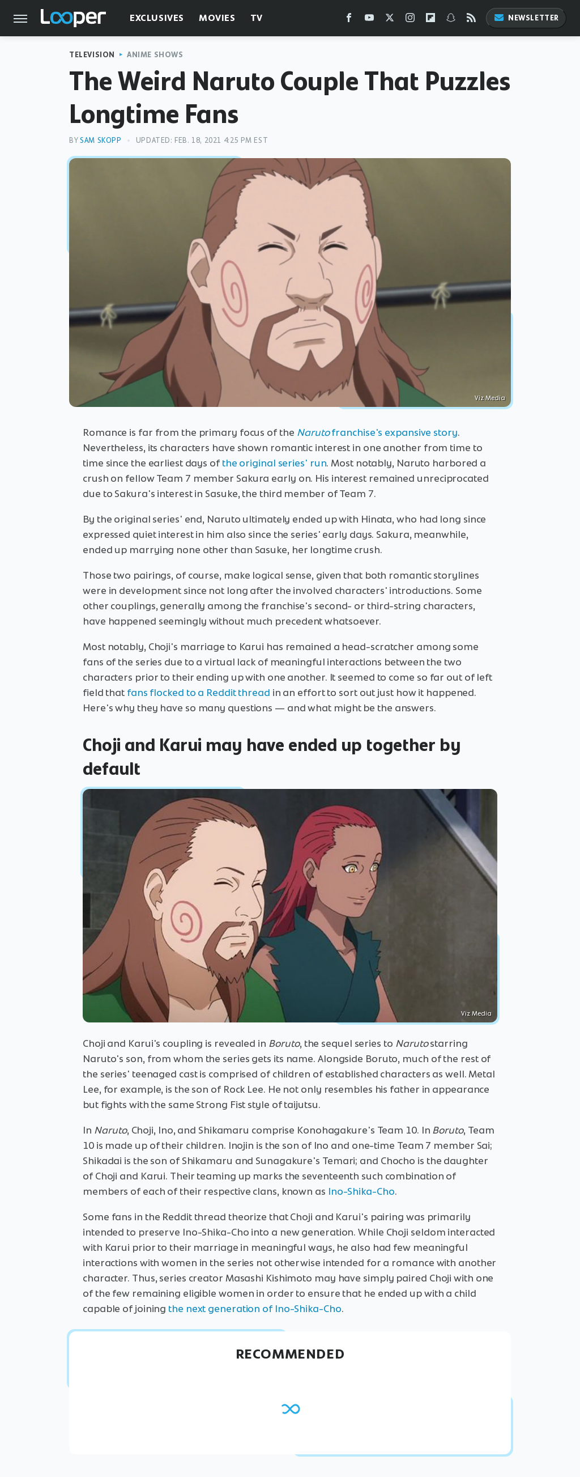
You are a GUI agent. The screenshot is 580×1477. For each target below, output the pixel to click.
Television (92, 54)
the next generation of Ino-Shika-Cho (254, 1308)
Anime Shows (155, 54)
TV (256, 18)
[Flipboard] (430, 20)
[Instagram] (410, 20)
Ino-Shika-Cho (361, 1191)
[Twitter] (389, 20)
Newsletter (526, 18)
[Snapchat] (451, 20)
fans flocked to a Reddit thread (198, 692)
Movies (217, 18)
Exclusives (157, 18)
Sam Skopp (100, 140)
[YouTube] (369, 20)
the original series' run (274, 463)
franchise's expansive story (377, 432)
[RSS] (471, 20)
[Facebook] (349, 20)
